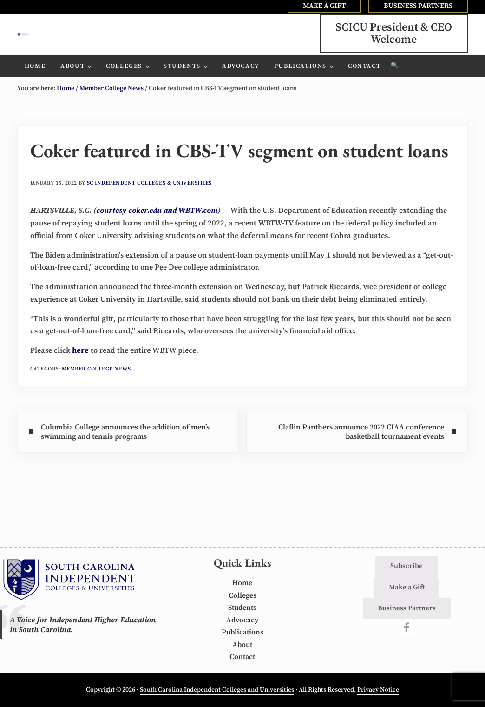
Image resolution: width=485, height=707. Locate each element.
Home (242, 583)
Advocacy (242, 621)
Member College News (97, 398)
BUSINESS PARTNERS (418, 5)
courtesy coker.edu (130, 227)
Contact (242, 657)
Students (242, 608)
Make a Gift (407, 587)
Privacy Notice (378, 690)
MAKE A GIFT (324, 5)
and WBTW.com (191, 227)
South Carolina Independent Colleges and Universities (217, 690)
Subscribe (406, 566)
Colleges (242, 596)
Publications (242, 633)
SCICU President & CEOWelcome (393, 41)
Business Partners (407, 608)
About (242, 645)
